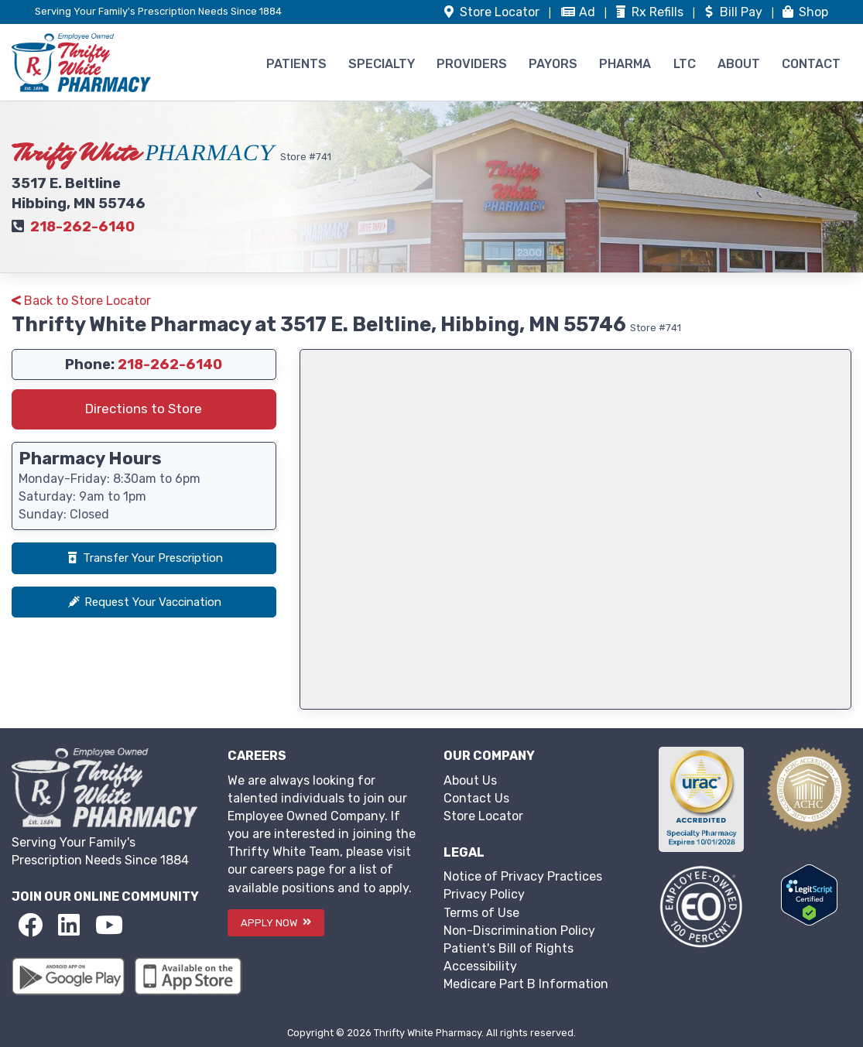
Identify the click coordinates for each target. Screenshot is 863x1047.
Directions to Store (143, 408)
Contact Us (476, 798)
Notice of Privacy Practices (522, 876)
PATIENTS (296, 63)
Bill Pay (733, 12)
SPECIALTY (381, 63)
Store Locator (483, 816)
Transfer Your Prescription (144, 558)
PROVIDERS (472, 63)
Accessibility (480, 966)
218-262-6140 (82, 226)
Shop (804, 12)
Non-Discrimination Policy (519, 930)
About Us (470, 780)
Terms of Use (481, 912)
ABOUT (738, 63)
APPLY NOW (276, 923)
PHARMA (625, 63)
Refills (650, 12)
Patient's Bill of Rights (508, 948)
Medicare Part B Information (525, 984)
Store (492, 12)
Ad (579, 12)
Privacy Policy (484, 894)
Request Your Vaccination (144, 602)
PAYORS (553, 63)
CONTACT (811, 63)
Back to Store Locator (81, 300)
